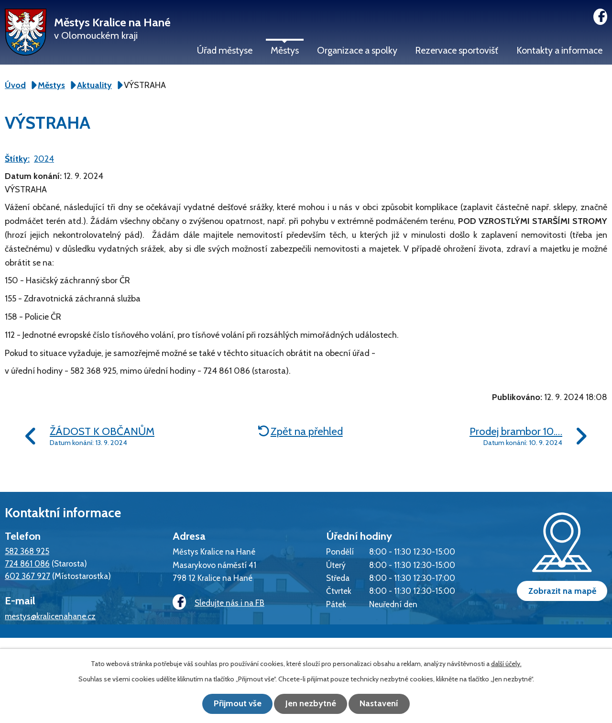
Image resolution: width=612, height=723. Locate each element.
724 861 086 (27, 563)
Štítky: (17, 159)
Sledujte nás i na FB (217, 603)
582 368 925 (27, 551)
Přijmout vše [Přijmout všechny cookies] (234, 704)
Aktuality (94, 85)
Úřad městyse (224, 50)
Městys (285, 50)
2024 (44, 159)
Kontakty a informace (559, 50)
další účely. (506, 664)
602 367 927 (27, 576)
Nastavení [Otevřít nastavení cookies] (382, 704)
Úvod (15, 85)
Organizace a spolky (357, 50)
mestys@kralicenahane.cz (50, 616)
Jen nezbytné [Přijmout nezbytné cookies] (310, 704)
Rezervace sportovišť (456, 50)
